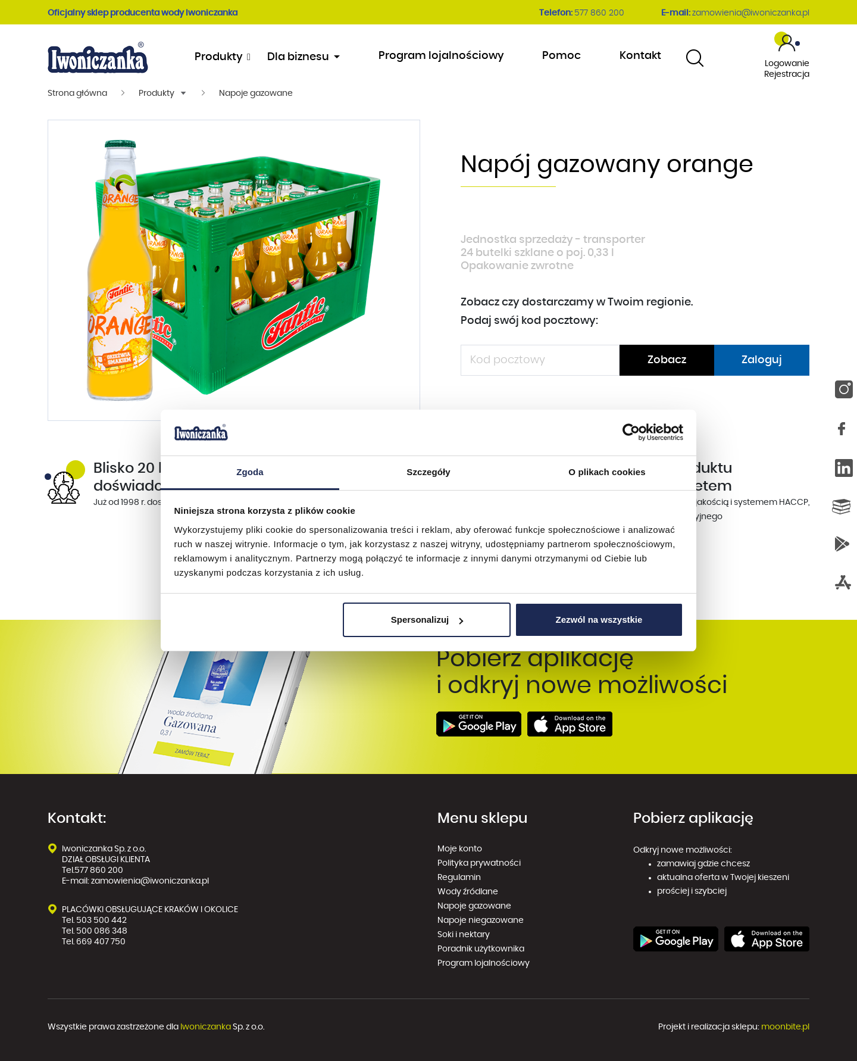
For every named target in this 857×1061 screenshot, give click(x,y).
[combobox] (694, 57)
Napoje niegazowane (480, 920)
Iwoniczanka (205, 1027)
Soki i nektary (463, 935)
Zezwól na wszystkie (598, 619)
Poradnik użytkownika (480, 949)
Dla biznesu (299, 57)
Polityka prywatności (480, 863)
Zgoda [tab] (250, 472)
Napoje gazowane (256, 93)
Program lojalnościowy (441, 56)
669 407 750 (101, 942)
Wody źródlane (467, 892)
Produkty (222, 57)
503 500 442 (101, 920)
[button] (163, 93)
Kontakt (640, 56)
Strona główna (77, 93)
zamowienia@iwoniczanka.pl (750, 13)
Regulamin (459, 877)
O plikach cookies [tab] (606, 472)
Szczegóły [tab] (428, 472)
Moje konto (459, 849)
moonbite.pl (785, 1027)
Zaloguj (762, 360)
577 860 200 (599, 13)
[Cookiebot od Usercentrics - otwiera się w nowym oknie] (631, 433)
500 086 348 (101, 931)
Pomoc (561, 56)
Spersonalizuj (427, 619)
